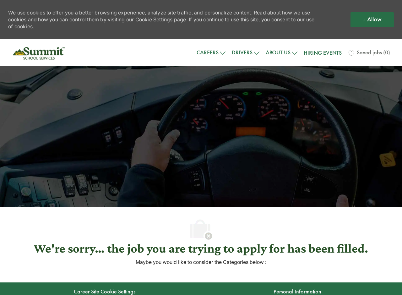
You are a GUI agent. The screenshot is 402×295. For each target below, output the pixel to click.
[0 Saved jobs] (369, 53)
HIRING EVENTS (323, 53)
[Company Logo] (39, 52)
